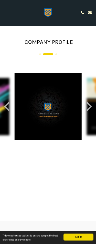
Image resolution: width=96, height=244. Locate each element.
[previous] (7, 106)
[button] (5, 12)
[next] (88, 106)
